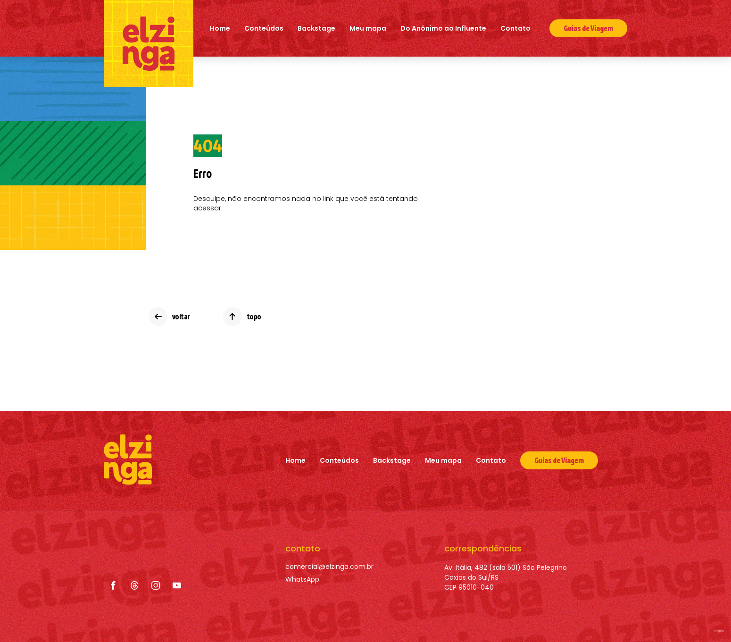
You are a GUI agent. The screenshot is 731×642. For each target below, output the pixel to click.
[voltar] (169, 316)
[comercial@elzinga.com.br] (329, 566)
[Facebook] (113, 585)
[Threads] (134, 585)
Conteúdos (263, 28)
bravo (719, 631)
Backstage (316, 28)
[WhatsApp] (329, 579)
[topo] (242, 316)
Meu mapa (367, 28)
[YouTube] (176, 585)
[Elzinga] (148, 43)
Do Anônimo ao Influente (443, 28)
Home (220, 28)
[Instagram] (155, 585)
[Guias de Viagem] (559, 460)
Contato (515, 28)
